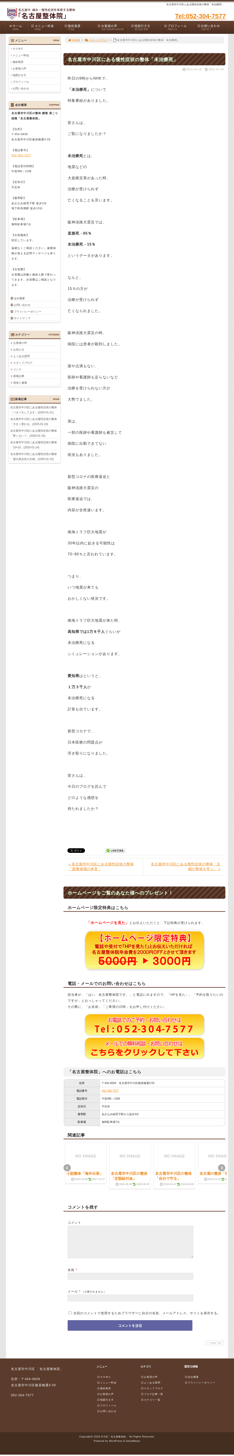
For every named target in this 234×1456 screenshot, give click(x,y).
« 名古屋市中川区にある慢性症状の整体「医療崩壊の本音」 (101, 866)
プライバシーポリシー (27, 311)
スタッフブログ (96, 40)
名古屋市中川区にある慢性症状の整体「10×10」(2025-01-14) (33, 445)
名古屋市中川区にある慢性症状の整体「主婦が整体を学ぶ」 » (185, 866)
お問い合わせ (212, 27)
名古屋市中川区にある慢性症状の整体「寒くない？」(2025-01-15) (33, 433)
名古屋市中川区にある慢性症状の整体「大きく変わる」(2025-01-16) (33, 421)
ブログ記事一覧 (152, 1399)
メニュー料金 (46, 27)
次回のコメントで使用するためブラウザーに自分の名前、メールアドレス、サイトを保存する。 (147, 1318)
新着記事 (18, 375)
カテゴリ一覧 (150, 1405)
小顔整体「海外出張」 (84, 1173)
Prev (67, 1168)
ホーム (18, 27)
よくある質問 (21, 356)
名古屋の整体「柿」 (215, 1173)
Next (221, 1168)
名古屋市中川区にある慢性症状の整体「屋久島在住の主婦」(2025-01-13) (33, 456)
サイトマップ (22, 318)
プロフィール (179, 27)
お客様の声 (112, 27)
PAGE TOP (214, 1348)
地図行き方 (146, 27)
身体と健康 (20, 382)
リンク (17, 369)
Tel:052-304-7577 (200, 16)
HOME (74, 40)
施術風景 (79, 27)
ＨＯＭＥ (18, 48)
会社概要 (19, 298)
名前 (71, 1275)
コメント (74, 1222)
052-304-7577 (110, 1090)
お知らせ (18, 349)
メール (73, 1297)
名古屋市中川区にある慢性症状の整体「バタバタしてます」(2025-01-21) (33, 410)
